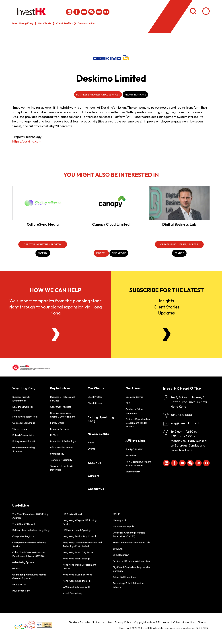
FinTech (54, 435)
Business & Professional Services (98, 94)
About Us (94, 463)
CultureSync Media (43, 224)
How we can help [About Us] (55, 290)
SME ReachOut (121, 554)
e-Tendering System (23, 562)
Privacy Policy (123, 622)
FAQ (127, 403)
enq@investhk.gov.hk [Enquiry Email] (185, 423)
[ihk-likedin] (69, 12)
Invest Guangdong (72, 593)
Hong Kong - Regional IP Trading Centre (80, 522)
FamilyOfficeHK (134, 449)
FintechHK (131, 455)
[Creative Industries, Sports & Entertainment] (42, 244)
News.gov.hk (119, 520)
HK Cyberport (19, 584)
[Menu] (206, 11)
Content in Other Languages (134, 411)
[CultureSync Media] (42, 203)
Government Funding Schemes (23, 449)
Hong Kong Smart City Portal (78, 552)
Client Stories (95, 403)
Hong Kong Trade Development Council (79, 566)
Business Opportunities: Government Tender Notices (137, 423)
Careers (93, 476)
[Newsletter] (166, 334)
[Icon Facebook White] (76, 12)
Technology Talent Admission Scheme (128, 585)
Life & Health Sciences (62, 447)
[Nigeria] (42, 253)
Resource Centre (134, 396)
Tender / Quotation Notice (84, 622)
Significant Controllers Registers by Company (131, 569)
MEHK (116, 514)
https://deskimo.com (26, 141)
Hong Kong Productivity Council (79, 536)
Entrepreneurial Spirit (23, 441)
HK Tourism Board (72, 514)
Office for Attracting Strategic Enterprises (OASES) (129, 534)
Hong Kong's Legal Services (77, 574)
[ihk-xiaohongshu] (99, 12)
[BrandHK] (23, 625)
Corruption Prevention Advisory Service (29, 544)
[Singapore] (118, 253)
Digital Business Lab (179, 224)
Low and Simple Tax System (22, 408)
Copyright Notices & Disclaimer (152, 622)
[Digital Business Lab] (179, 203)
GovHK (16, 568)
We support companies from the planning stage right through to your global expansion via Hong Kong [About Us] (55, 306)
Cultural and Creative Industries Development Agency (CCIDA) (28, 554)
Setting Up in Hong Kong (101, 419)
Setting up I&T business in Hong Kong (132, 561)
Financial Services (59, 428)
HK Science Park (21, 590)
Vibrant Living (19, 428)
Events (91, 448)
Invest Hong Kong (22, 23)
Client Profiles (64, 23)
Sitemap (203, 622)
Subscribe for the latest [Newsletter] (166, 290)
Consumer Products (60, 406)
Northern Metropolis (123, 526)
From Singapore (135, 94)
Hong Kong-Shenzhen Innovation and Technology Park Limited (82, 544)
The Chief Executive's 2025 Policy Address (30, 516)
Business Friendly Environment (21, 398)
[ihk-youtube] (84, 12)
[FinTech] (101, 253)
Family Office (57, 422)
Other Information (184, 622)
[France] (179, 253)
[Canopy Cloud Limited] (111, 203)
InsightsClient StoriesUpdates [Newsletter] (166, 306)
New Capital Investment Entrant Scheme (138, 463)
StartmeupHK (132, 471)
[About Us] (55, 334)
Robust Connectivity (23, 435)
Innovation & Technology (63, 441)
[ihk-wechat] (91, 12)
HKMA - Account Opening (76, 530)
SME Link (118, 548)
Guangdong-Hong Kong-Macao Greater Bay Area (29, 576)
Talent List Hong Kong (124, 577)
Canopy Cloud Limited (111, 224)
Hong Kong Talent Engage (76, 558)
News (91, 442)
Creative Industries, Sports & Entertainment (62, 414)
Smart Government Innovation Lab (131, 542)
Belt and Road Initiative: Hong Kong (30, 530)
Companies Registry (23, 536)
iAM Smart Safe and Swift (76, 586)
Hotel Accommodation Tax (77, 580)
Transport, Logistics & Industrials (61, 467)
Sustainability (57, 453)
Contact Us (96, 489)
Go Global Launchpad (23, 422)
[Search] (193, 11)
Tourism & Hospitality (61, 459)
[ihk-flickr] (106, 12)
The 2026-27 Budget (23, 523)
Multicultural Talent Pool (24, 416)
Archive (107, 622)
